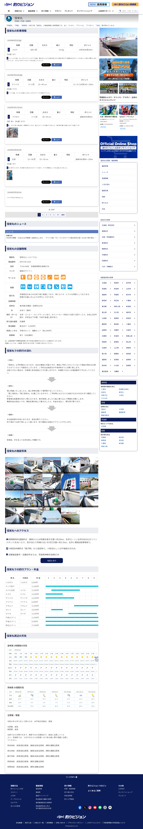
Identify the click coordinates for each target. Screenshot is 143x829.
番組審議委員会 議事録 (44, 802)
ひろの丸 (104, 398)
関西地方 (105, 249)
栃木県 (128, 294)
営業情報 (105, 178)
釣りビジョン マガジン (97, 785)
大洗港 (121, 409)
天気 (103, 209)
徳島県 (128, 348)
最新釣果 (105, 166)
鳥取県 (104, 342)
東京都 (104, 306)
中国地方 (105, 255)
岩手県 (128, 283)
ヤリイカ (80, 25)
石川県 (116, 312)
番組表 (38, 792)
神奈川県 (117, 306)
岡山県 (128, 342)
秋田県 (116, 289)
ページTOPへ (71, 777)
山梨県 (104, 318)
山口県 (116, 348)
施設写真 (105, 190)
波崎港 (28, 21)
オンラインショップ (125, 792)
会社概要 (19, 823)
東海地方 (105, 243)
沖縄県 (116, 371)
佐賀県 (116, 359)
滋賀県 (104, 330)
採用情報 (50, 823)
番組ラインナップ (42, 795)
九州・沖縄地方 (107, 266)
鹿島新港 (122, 412)
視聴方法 (14, 785)
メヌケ (71, 25)
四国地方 (105, 260)
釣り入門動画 (69, 799)
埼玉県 (116, 300)
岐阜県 (128, 318)
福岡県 (104, 359)
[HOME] (9, 11)
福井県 (128, 312)
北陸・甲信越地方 (108, 237)
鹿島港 (103, 412)
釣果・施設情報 (69, 789)
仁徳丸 (103, 389)
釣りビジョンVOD (17, 789)
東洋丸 (121, 392)
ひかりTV (14, 802)
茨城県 (17, 21)
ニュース (105, 172)
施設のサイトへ (26, 271)
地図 (103, 197)
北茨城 (103, 426)
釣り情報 (68, 785)
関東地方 (105, 231)
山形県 (128, 289)
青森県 (116, 283)
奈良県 (116, 336)
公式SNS (121, 789)
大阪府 (128, 330)
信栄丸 (39, 25)
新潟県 (128, 306)
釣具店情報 (68, 795)
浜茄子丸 (104, 395)
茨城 (22, 21)
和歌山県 (129, 336)
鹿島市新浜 (105, 415)
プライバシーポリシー (76, 823)
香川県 (104, 354)
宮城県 (104, 289)
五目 (98, 25)
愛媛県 (116, 354)
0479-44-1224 (25, 261)
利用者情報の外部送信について (114, 823)
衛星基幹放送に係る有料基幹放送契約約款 (43, 807)
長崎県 (128, 359)
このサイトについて (94, 823)
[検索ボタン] (120, 11)
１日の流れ (106, 184)
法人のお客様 (15, 806)
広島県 (104, 348)
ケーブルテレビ (16, 799)
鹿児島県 (105, 371)
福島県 (104, 294)
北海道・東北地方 (108, 225)
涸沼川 (103, 409)
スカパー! (14, 792)
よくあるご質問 (94, 790)
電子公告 (28, 823)
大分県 (116, 365)
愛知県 (116, 324)
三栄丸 (121, 395)
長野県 (116, 318)
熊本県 (104, 365)
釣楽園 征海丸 (124, 389)
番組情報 (39, 785)
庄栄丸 (103, 392)
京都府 (116, 330)
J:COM (13, 795)
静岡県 (104, 324)
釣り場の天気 (69, 792)
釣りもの (105, 203)
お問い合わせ (60, 823)
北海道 (104, 283)
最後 (63, 215)
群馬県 (104, 300)
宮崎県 (128, 365)
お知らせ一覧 (39, 823)
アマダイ (90, 25)
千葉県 (128, 300)
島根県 (116, 342)
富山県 (104, 312)
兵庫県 (104, 336)
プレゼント (122, 795)
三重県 (128, 324)
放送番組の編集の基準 (43, 799)
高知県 (128, 354)
